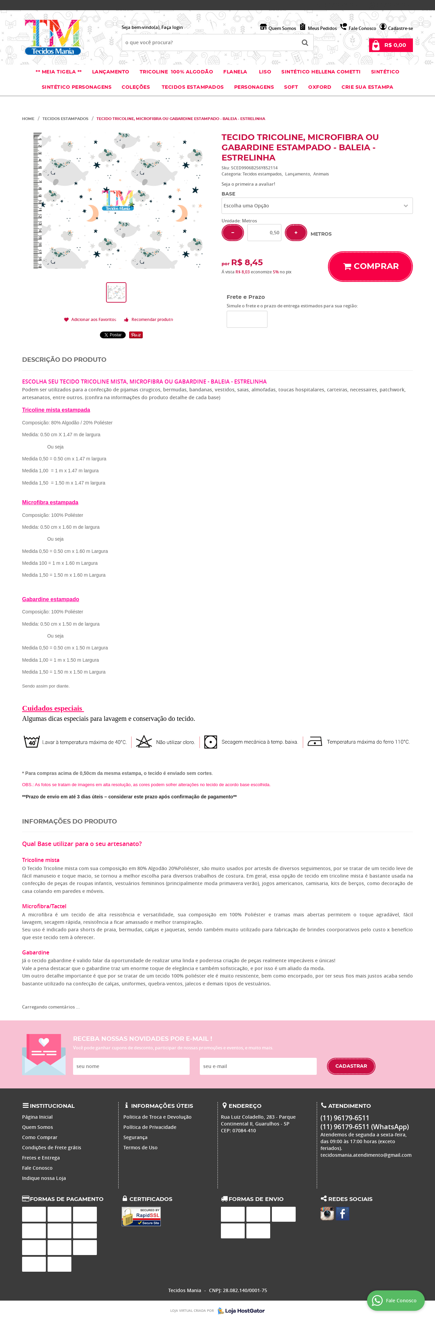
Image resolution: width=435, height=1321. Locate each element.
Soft (291, 87)
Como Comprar (39, 1137)
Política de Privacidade (149, 1127)
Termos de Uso (140, 1147)
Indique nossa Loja (44, 1178)
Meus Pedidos (322, 28)
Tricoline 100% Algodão (176, 72)
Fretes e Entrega (41, 1157)
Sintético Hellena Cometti (321, 72)
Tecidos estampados (193, 87)
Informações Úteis (162, 1106)
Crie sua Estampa (367, 87)
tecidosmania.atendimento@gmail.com (366, 1155)
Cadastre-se (400, 28)
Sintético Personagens (77, 87)
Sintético (385, 72)
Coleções (137, 87)
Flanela (235, 72)
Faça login (172, 27)
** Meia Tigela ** (59, 72)
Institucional (52, 1106)
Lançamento (110, 72)
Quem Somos (282, 28)
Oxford (319, 87)
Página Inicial (37, 1117)
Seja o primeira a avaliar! (248, 184)
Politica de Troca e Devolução (157, 1117)
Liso (265, 72)
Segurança (135, 1137)
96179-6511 (343, 5)
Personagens (254, 87)
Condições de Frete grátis (51, 1147)
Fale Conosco (362, 28)
